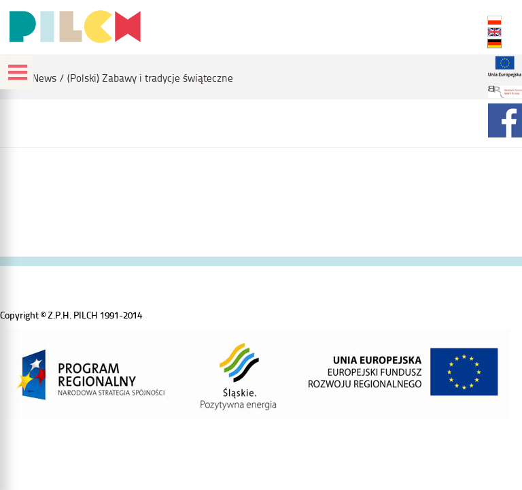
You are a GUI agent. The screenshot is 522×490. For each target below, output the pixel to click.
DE (494, 43)
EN (494, 32)
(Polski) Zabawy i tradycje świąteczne (150, 78)
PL (494, 20)
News (44, 78)
